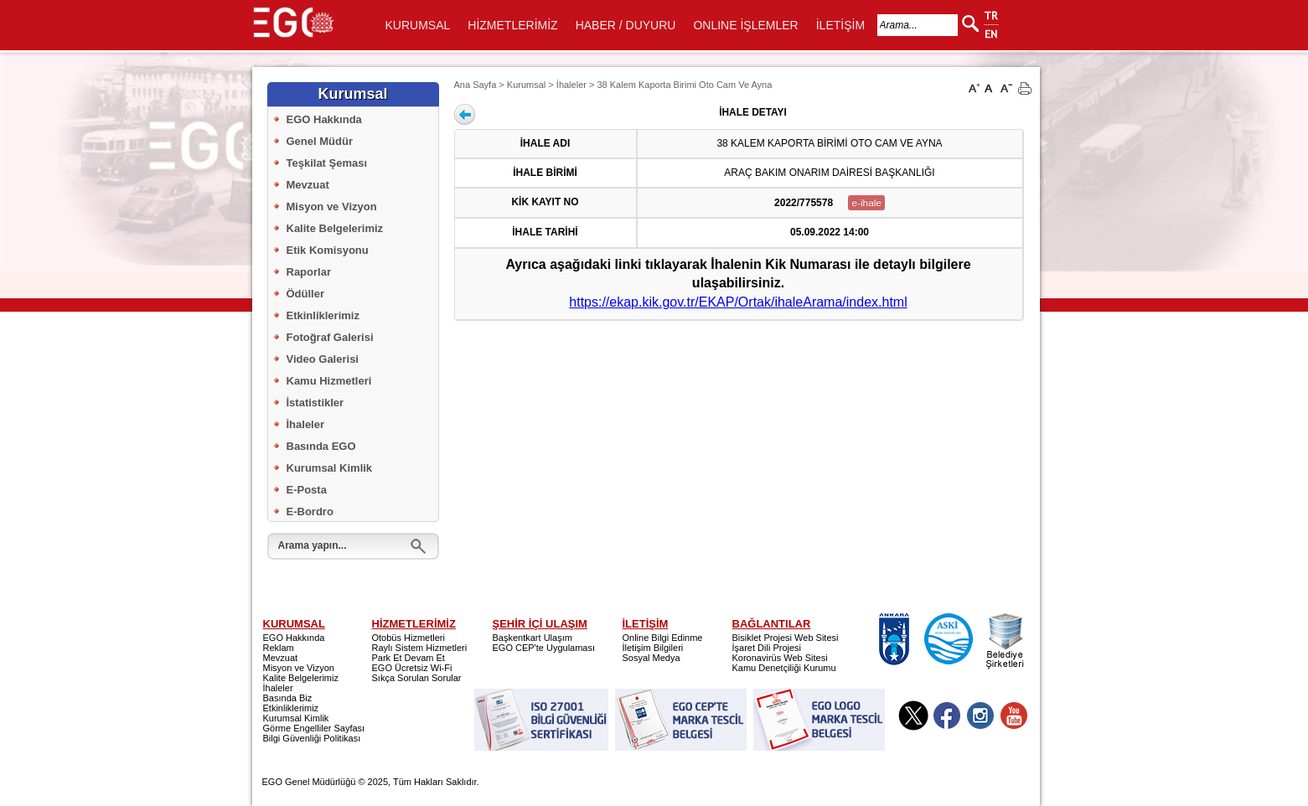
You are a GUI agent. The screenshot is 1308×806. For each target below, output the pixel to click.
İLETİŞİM (840, 25)
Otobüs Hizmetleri (408, 638)
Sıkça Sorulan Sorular (417, 678)
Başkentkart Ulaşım (532, 638)
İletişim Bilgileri (653, 648)
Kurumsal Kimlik (330, 468)
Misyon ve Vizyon (332, 206)
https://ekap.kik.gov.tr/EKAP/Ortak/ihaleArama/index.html (738, 302)
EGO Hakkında (324, 119)
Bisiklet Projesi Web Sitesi (785, 638)
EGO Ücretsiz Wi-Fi (412, 668)
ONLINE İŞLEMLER (745, 25)
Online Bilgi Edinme (663, 638)
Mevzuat (308, 184)
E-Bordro (310, 511)
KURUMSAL (418, 25)
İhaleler (306, 424)
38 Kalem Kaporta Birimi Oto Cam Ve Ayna (684, 85)
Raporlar (309, 272)
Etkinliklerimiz (323, 315)
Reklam (278, 648)
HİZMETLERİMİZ (512, 25)
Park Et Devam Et (408, 658)
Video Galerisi (323, 359)
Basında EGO (321, 446)
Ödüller (306, 293)
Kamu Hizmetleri (329, 381)
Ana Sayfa (475, 85)
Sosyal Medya (651, 658)
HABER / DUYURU (626, 25)
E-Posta (307, 489)
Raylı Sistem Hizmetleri (420, 648)
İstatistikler (315, 402)
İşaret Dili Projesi (767, 648)
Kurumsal (526, 85)
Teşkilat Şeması (327, 163)
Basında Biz (288, 698)
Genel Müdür (320, 141)
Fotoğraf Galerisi (330, 337)
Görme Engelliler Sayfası (314, 728)
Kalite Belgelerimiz (335, 228)
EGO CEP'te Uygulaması (544, 648)
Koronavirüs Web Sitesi (780, 658)
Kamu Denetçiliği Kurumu (784, 668)
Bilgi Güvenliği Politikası (312, 738)
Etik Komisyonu (328, 250)
